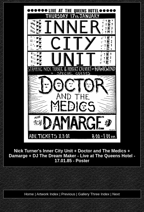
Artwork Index (47, 194)
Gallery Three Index (93, 194)
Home (29, 194)
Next (116, 194)
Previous (68, 194)
